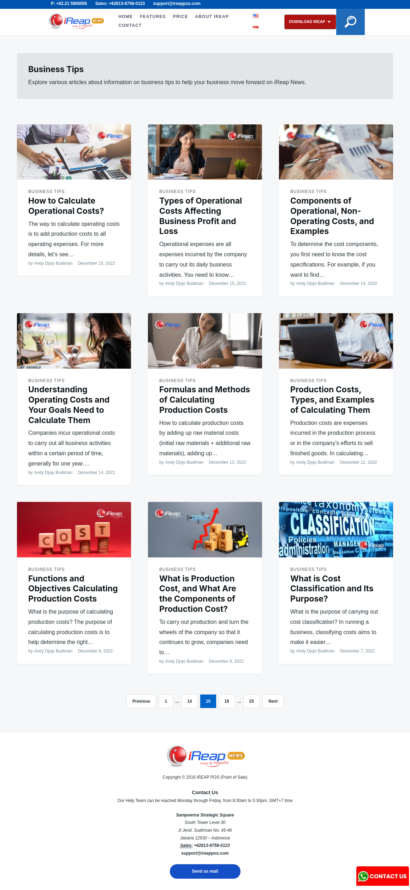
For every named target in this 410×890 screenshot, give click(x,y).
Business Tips (46, 191)
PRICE (180, 16)
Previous (141, 701)
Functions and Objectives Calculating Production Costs (73, 589)
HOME (125, 16)
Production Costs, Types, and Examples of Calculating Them (332, 400)
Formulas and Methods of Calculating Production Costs (204, 400)
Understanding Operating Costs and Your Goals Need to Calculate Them (68, 405)
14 (189, 701)
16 (227, 701)
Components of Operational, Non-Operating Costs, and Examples (332, 216)
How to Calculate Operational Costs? (66, 206)
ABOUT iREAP (211, 16)
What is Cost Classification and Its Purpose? (332, 589)
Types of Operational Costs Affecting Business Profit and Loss (200, 216)
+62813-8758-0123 (212, 845)
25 (251, 701)
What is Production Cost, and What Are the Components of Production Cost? (197, 594)
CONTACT (129, 25)
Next (273, 701)
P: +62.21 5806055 (69, 3)
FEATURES (152, 16)
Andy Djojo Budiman (53, 263)
